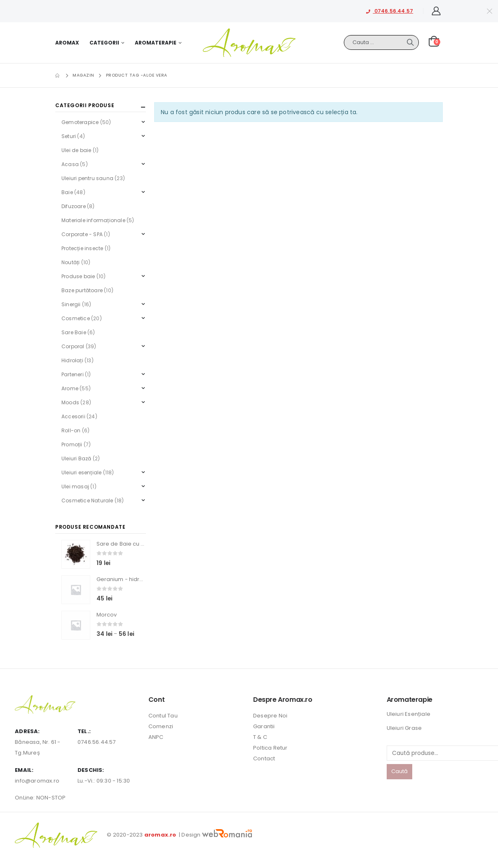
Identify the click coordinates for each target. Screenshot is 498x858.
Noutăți (70, 262)
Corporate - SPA (82, 234)
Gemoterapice (80, 122)
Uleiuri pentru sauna (87, 178)
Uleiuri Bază (76, 458)
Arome (69, 388)
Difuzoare (73, 206)
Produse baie (78, 276)
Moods (70, 402)
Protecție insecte (82, 248)
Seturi (68, 136)
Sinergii (71, 304)
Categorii (104, 42)
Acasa (70, 164)
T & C (260, 737)
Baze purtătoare (82, 290)
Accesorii (73, 416)
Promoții (71, 444)
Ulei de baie (76, 150)
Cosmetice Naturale (87, 500)
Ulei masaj (75, 486)
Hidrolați (72, 360)
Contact (264, 758)
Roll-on (70, 430)
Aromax (67, 42)
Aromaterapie (155, 42)
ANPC (156, 737)
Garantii (264, 726)
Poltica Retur (270, 748)
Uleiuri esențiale (81, 472)
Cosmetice (75, 318)
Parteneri (72, 374)
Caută (399, 771)
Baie (67, 192)
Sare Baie (73, 332)
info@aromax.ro (37, 781)
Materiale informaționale (93, 220)
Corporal (73, 346)
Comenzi (160, 726)
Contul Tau (163, 716)
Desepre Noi (270, 716)
